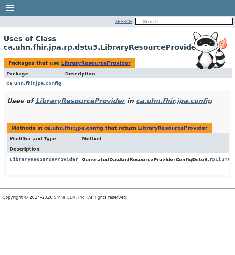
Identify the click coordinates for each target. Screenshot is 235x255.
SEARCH (124, 21)
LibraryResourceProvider (95, 63)
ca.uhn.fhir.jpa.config (33, 83)
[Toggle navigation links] (10, 8)
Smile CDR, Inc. (70, 197)
